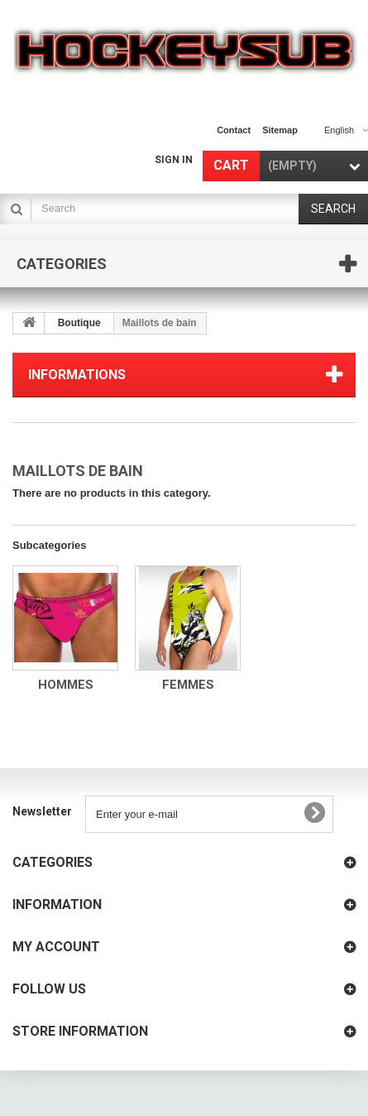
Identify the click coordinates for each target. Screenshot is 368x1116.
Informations (77, 374)
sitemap (280, 130)
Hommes (65, 684)
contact (234, 130)
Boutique (79, 323)
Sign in (174, 160)
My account (56, 947)
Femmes (188, 684)
